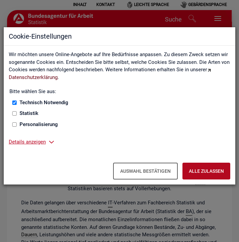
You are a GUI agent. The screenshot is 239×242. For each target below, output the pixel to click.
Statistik (29, 113)
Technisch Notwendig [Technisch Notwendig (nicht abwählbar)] (44, 102)
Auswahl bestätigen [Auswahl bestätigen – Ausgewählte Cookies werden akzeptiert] (145, 171)
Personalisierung (39, 124)
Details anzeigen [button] (27, 142)
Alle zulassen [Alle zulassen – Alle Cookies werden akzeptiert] (206, 171)
